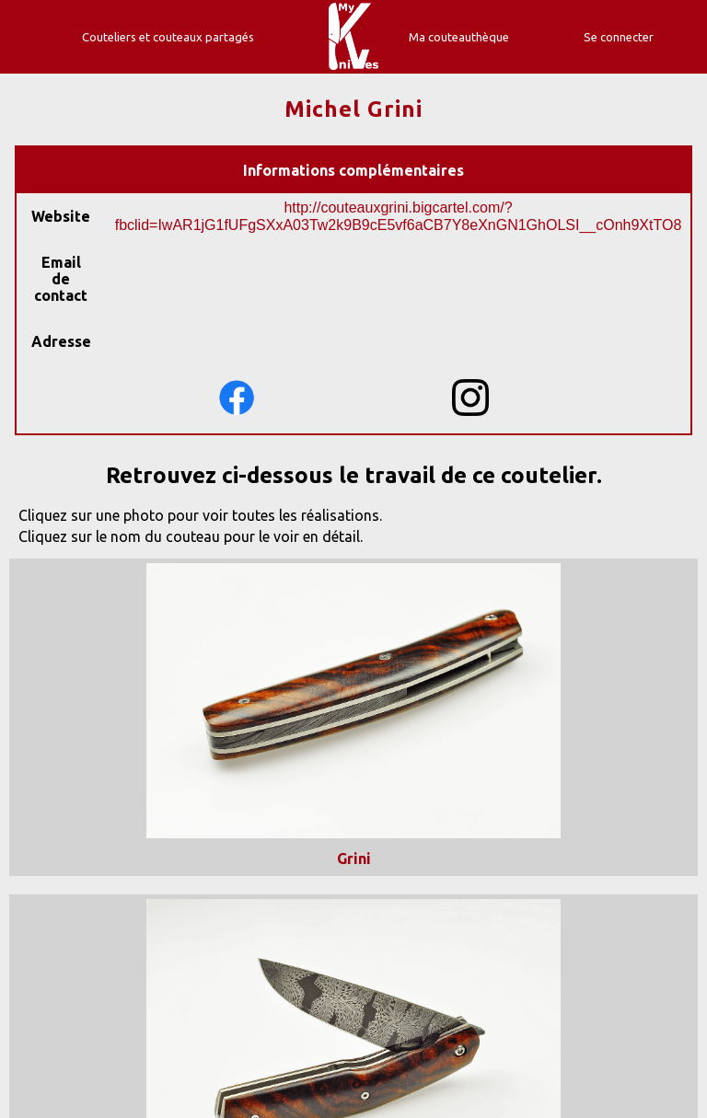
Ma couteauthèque (459, 36)
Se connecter (619, 36)
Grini (354, 858)
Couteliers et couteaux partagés (168, 36)
